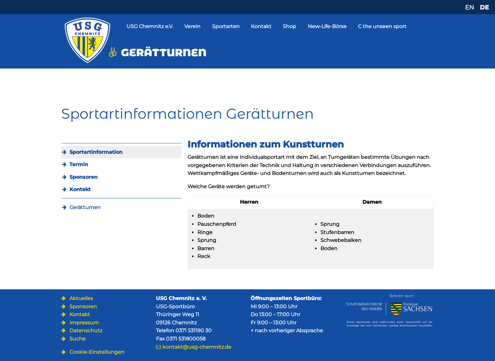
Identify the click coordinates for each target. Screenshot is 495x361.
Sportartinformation (95, 152)
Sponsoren (83, 177)
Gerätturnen (85, 207)
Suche (77, 339)
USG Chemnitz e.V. (150, 26)
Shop (289, 26)
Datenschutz (85, 331)
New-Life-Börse (327, 26)
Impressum (84, 323)
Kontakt (261, 26)
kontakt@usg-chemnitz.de (197, 347)
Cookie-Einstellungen (96, 352)
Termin (78, 164)
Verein (192, 26)
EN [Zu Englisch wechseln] (469, 7)
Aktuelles (81, 298)
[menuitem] (121, 152)
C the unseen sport (382, 26)
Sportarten (226, 26)
